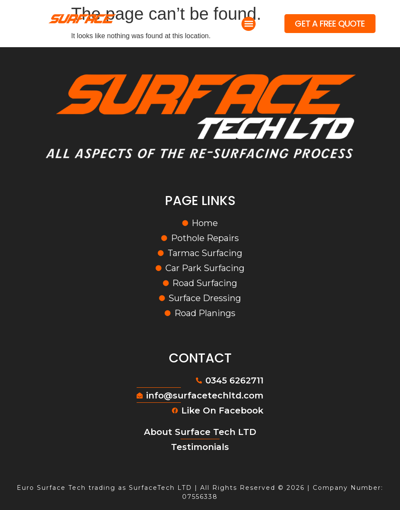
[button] (248, 24)
